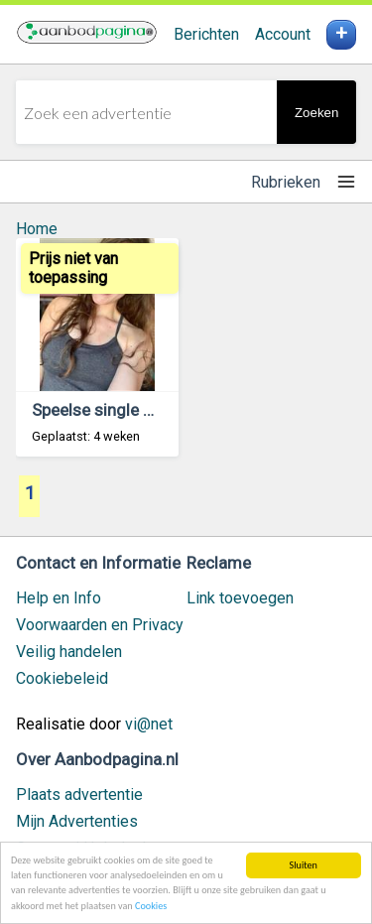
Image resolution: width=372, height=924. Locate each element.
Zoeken (316, 112)
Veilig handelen (69, 651)
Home (37, 228)
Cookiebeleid (62, 678)
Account (282, 34)
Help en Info (58, 598)
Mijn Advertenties (77, 821)
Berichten (206, 34)
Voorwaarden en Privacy (100, 624)
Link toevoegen (240, 598)
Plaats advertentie (79, 794)
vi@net (149, 724)
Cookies (151, 906)
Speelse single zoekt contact (139, 410)
